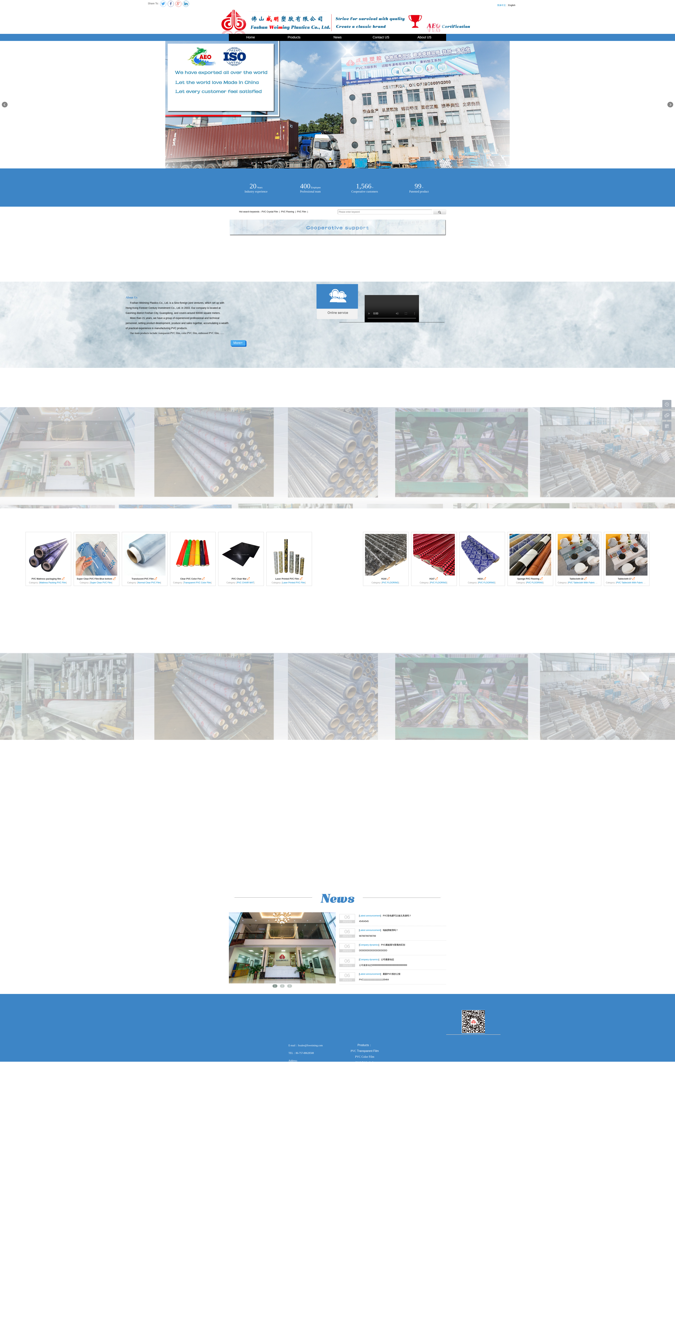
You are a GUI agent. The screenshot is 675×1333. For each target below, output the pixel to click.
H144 (386, 578)
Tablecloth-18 (578, 578)
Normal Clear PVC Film (149, 582)
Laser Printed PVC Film (289, 578)
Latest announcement (370, 915)
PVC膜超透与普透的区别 (393, 945)
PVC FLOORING (390, 582)
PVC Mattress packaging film (48, 578)
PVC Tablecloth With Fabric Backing (585, 582)
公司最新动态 (387, 959)
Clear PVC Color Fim (193, 578)
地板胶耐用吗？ (390, 930)
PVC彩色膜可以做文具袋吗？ (397, 915)
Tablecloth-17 (627, 578)
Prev (5, 105)
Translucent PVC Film (145, 578)
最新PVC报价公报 (391, 974)
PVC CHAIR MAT (245, 582)
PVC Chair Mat (241, 578)
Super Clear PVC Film (101, 582)
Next (670, 105)
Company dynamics (369, 945)
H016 (482, 578)
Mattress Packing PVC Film (53, 582)
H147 (434, 578)
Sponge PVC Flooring (530, 578)
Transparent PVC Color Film (197, 582)
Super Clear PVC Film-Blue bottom (96, 578)
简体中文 (501, 5)
